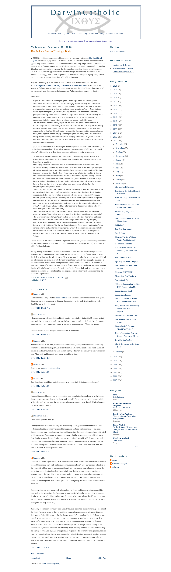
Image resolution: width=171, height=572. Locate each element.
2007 (115, 372)
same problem (61, 298)
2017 (115, 121)
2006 (115, 376)
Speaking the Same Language (126, 261)
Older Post (102, 558)
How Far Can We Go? (123, 340)
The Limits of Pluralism (124, 187)
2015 (115, 129)
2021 (115, 105)
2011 (115, 357)
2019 (115, 113)
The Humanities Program (123, 68)
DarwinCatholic (86, 12)
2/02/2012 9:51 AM (40, 547)
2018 (115, 117)
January (119, 352)
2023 (115, 97)
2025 (115, 90)
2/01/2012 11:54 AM (41, 334)
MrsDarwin (37, 314)
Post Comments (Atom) (50, 564)
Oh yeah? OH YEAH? (124, 272)
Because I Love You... (123, 257)
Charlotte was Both (121, 438)
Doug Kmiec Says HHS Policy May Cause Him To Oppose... (127, 308)
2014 (115, 133)
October (119, 152)
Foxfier (36, 378)
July (117, 164)
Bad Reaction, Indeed (123, 229)
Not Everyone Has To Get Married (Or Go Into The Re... (126, 251)
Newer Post (35, 558)
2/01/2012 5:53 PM (40, 372)
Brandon (36, 294)
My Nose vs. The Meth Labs (126, 315)
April (118, 175)
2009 (115, 364)
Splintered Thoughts (119, 464)
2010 (115, 360)
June (118, 168)
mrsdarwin (115, 467)
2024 (115, 94)
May (118, 172)
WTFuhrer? (119, 225)
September (120, 156)
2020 (115, 109)
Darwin (114, 460)
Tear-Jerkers (120, 233)
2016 (115, 125)
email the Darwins (117, 51)
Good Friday (118, 440)
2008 (115, 368)
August (119, 160)
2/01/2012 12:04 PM (40, 358)
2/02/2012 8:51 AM (40, 452)
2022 (115, 101)
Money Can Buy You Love (125, 276)
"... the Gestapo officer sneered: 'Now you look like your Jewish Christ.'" (125, 429)
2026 (115, 86)
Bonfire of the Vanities (122, 414)
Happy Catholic (119, 425)
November (120, 148)
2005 (115, 380)
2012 (115, 141)
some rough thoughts (51, 368)
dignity (42, 280)
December (120, 144)
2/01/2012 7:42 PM (40, 386)
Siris (115, 395)
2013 (115, 137)
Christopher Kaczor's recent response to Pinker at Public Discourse (60, 85)
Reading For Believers (122, 65)
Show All (137, 447)
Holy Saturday (118, 397)
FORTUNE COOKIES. (122, 408)
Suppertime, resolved (123, 291)
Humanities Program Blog (123, 72)
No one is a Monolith (123, 244)
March (118, 179)
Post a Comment (37, 554)
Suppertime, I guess (123, 295)
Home (68, 558)
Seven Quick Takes (122, 280)
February (119, 183)
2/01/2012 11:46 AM (41, 308)
